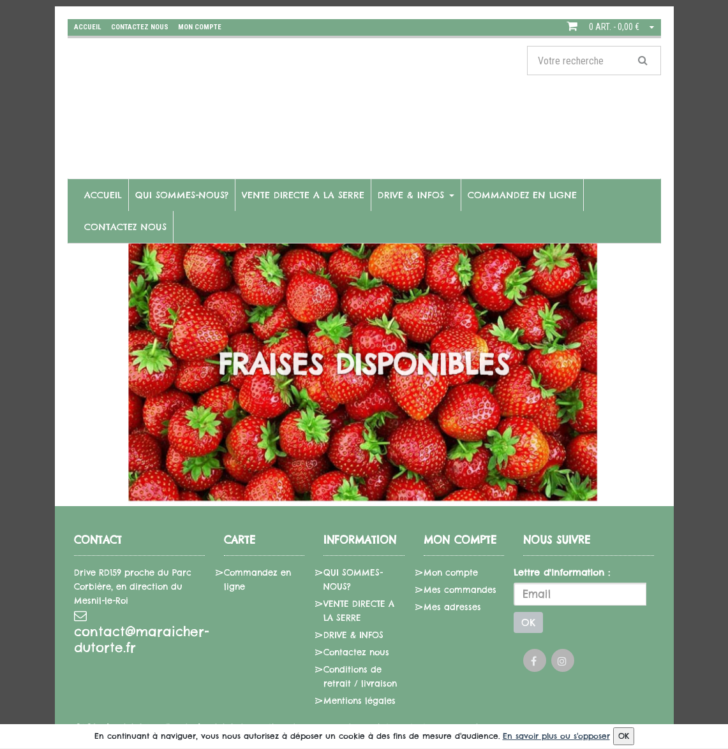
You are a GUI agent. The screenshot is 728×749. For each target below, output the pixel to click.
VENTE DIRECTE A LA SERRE (303, 195)
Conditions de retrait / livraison (360, 676)
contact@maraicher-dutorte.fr (139, 632)
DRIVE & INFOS (416, 195)
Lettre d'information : (562, 572)
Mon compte (451, 572)
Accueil (103, 195)
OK (528, 622)
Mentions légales (359, 700)
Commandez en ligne (522, 195)
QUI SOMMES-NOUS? (181, 195)
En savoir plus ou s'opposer (556, 736)
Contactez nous (125, 227)
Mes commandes (460, 590)
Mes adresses (452, 607)
